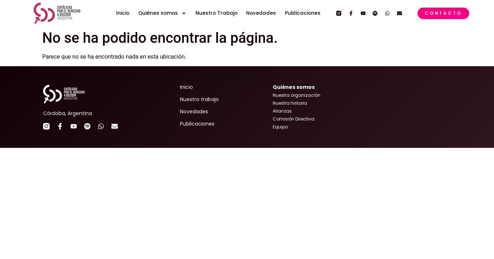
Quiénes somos (162, 13)
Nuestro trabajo (199, 99)
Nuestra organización (296, 95)
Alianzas (282, 111)
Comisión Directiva (293, 119)
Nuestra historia (290, 103)
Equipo (280, 127)
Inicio (122, 13)
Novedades (261, 13)
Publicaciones (302, 13)
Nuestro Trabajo (216, 13)
